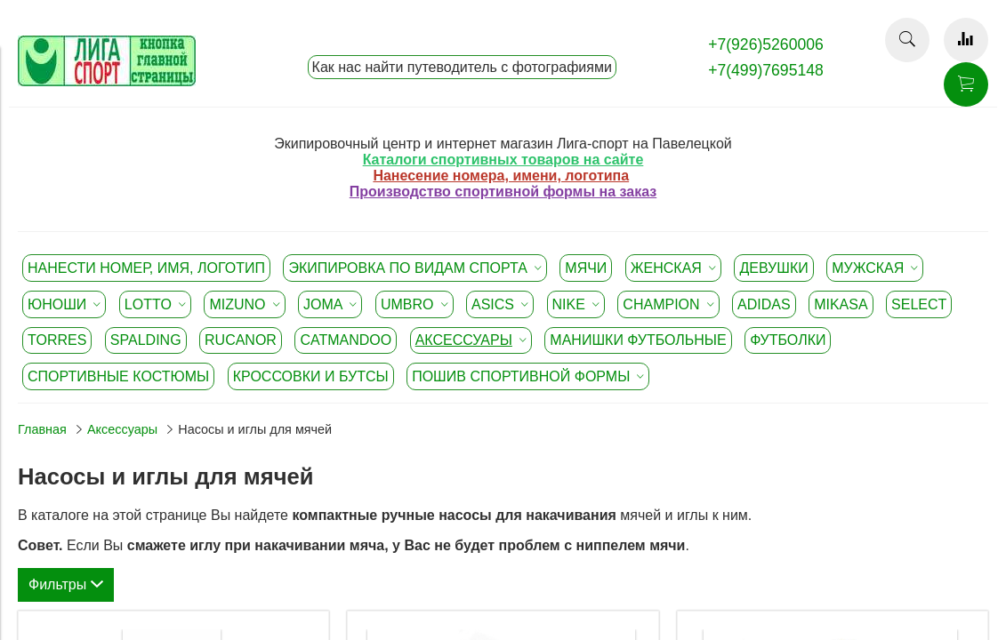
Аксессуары (122, 429)
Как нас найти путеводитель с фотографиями (462, 67)
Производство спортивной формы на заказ (503, 191)
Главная (42, 429)
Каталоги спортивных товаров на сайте (503, 159)
